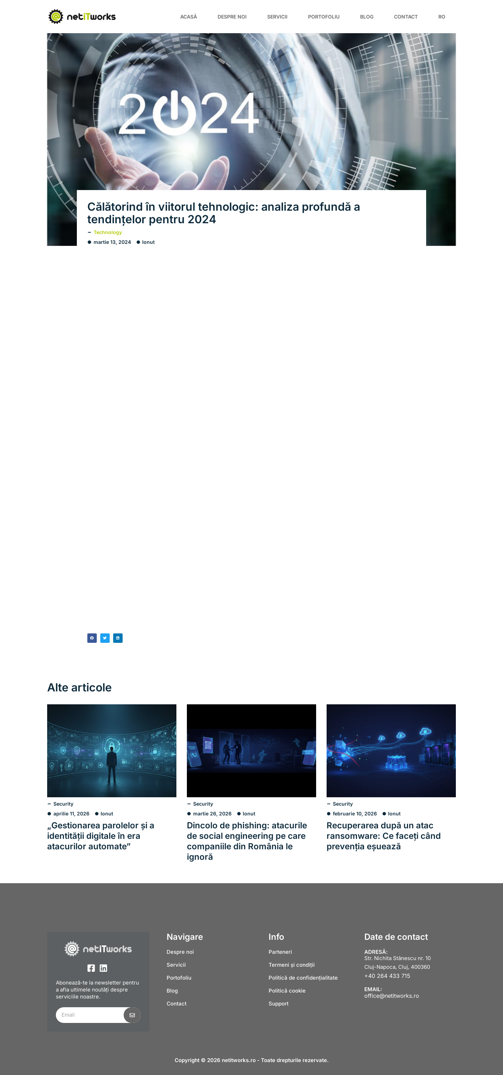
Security (63, 804)
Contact (406, 17)
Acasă (188, 17)
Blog (366, 17)
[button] (92, 638)
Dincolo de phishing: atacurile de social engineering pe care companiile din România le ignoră (247, 841)
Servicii (277, 17)
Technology (108, 232)
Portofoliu (324, 17)
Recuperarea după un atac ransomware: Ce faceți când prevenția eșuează (384, 835)
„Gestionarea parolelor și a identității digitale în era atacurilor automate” (100, 835)
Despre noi (232, 17)
